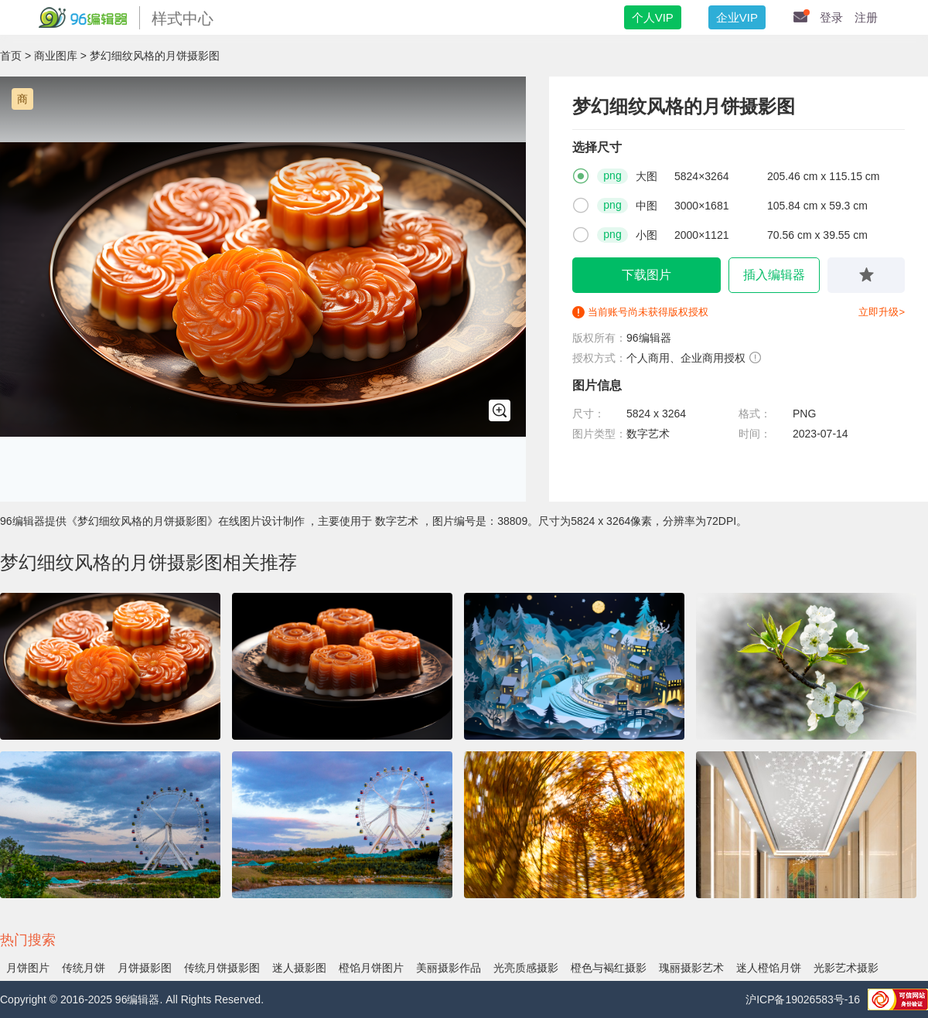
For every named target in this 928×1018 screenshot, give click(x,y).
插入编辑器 (774, 274)
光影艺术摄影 (846, 968)
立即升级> (881, 312)
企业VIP (737, 17)
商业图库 (55, 55)
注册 (866, 17)
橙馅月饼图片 (371, 968)
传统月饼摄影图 (222, 968)
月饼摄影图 (145, 968)
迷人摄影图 (299, 968)
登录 (831, 17)
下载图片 (646, 274)
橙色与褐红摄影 (609, 968)
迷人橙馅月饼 (768, 968)
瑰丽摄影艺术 (691, 968)
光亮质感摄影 (525, 968)
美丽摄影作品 (448, 968)
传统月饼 (83, 968)
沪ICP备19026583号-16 (802, 999)
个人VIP (653, 17)
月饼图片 (27, 968)
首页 (11, 55)
